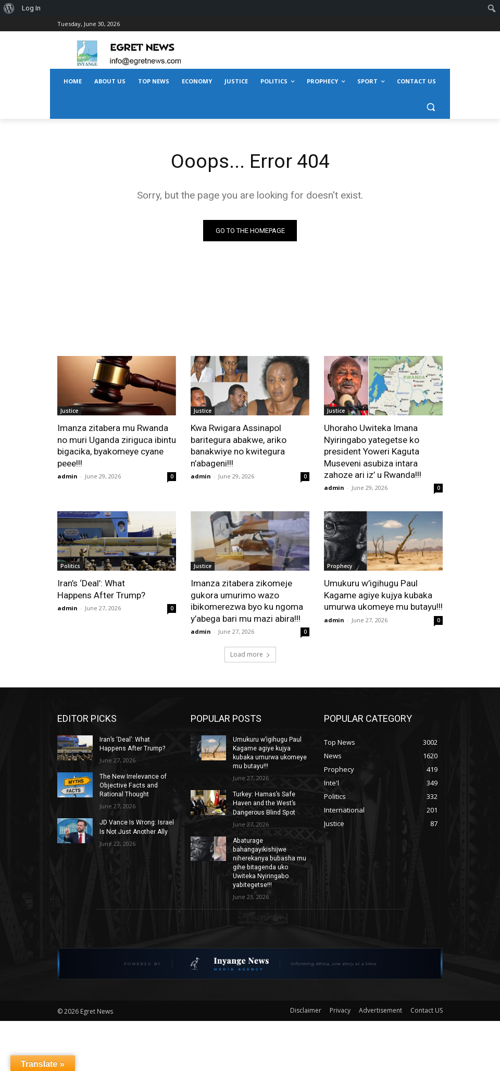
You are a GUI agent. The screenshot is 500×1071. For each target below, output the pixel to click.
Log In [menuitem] (31, 8)
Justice (69, 411)
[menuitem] (9, 8)
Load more (250, 652)
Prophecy (339, 565)
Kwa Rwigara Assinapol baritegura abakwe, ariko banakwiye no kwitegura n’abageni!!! (238, 445)
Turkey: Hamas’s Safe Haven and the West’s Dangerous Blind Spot (264, 801)
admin (67, 475)
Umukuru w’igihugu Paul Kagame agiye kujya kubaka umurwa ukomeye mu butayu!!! (383, 594)
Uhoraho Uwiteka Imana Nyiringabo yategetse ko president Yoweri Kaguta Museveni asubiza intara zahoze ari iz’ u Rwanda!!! (372, 451)
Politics (70, 565)
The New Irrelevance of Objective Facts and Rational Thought (132, 783)
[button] (430, 106)
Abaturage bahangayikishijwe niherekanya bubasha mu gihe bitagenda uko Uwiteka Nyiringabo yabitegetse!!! (269, 859)
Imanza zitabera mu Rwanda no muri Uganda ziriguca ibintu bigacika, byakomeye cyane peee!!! (116, 445)
